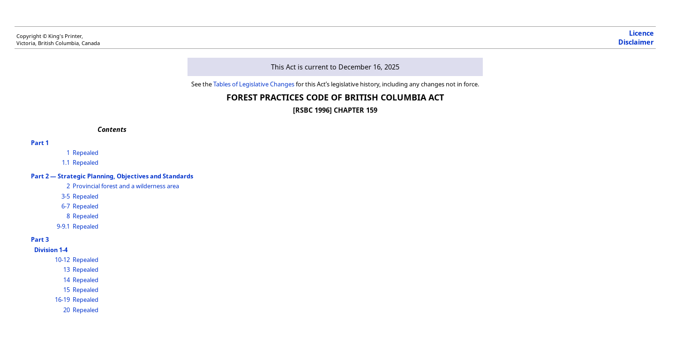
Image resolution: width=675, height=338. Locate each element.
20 (66, 310)
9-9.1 (63, 226)
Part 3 (40, 239)
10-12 (62, 259)
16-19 (62, 299)
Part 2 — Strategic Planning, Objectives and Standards (112, 176)
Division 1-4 (51, 250)
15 (66, 289)
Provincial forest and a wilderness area (126, 186)
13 (66, 269)
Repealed (85, 152)
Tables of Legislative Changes (253, 84)
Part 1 (40, 142)
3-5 (65, 196)
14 (66, 280)
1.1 (66, 162)
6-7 (65, 206)
